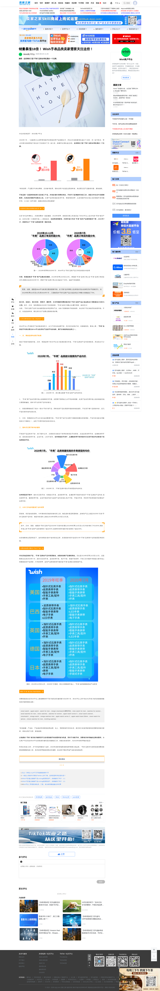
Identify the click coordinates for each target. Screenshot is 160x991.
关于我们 (21, 960)
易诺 (103, 979)
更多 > (101, 802)
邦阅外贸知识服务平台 (108, 977)
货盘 (98, 3)
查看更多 (126, 216)
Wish (57, 797)
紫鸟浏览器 (47, 977)
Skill (104, 3)
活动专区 (42, 972)
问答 (87, 3)
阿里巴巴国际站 (117, 171)
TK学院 (81, 3)
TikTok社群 (63, 963)
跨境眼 (88, 979)
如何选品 (49, 797)
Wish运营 (65, 797)
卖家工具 (42, 963)
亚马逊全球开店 (117, 163)
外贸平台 (39, 979)
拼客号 (40, 982)
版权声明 (21, 966)
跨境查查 (56, 982)
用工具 (53, 3)
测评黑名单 (42, 966)
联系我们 (21, 963)
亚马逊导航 (94, 977)
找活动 (60, 3)
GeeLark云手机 (88, 982)
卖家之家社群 (43, 960)
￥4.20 (125, 348)
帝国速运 (118, 982)
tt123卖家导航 (108, 982)
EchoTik (47, 982)
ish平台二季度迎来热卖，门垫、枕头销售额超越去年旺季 (42, 784)
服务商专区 (42, 969)
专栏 (41, 3)
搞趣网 (63, 979)
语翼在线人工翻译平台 (61, 977)
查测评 (47, 3)
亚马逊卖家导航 (83, 977)
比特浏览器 (76, 982)
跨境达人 (96, 979)
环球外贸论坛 (72, 979)
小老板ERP (30, 979)
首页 (36, 3)
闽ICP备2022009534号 (80, 987)
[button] (154, 957)
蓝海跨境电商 (31, 982)
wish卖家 (76, 797)
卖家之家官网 (43, 957)
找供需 (74, 3)
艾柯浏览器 (37, 977)
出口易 (73, 977)
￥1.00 (125, 320)
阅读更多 (126, 77)
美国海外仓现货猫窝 (68, 816)
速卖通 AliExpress (137, 163)
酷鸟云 (29, 977)
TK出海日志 (63, 957)
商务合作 (21, 957)
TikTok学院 (63, 960)
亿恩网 (81, 979)
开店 (92, 3)
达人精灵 (98, 982)
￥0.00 (125, 339)
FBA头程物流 (66, 982)
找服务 (67, 3)
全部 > (137, 153)
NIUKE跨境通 (112, 979)
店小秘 (47, 979)
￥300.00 (126, 330)
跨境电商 (39, 797)
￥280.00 (126, 311)
